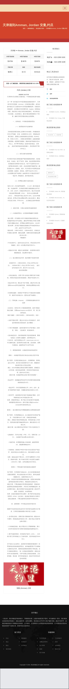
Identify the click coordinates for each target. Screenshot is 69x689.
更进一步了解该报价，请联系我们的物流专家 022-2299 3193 (24, 84)
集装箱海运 (30, 28)
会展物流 (57, 645)
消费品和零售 (44, 642)
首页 (24, 28)
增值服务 (24, 638)
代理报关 (24, 642)
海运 (7, 642)
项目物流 (8, 649)
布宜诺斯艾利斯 (52, 176)
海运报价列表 (40, 28)
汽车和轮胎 (43, 638)
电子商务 (42, 645)
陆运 (7, 645)
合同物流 (24, 645)
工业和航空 (58, 638)
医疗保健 (42, 652)
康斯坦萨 (50, 172)
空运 (7, 638)
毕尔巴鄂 (50, 135)
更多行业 (57, 649)
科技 (56, 642)
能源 (41, 649)
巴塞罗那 (58, 135)
